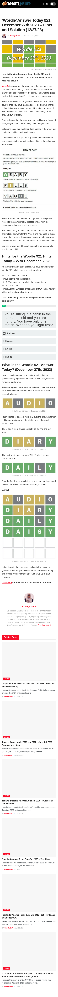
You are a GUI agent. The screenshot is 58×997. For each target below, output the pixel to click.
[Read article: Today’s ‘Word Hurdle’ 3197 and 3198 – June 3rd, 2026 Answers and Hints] (29, 720)
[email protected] (44, 625)
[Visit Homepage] (16, 3)
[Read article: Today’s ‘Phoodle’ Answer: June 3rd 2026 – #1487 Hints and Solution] (29, 778)
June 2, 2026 (18, 813)
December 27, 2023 (31, 36)
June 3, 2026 (18, 696)
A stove (10, 333)
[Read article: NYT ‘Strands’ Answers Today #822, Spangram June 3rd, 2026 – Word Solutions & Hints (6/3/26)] (29, 951)
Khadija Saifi (15, 36)
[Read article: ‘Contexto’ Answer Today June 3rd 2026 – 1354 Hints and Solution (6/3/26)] (29, 893)
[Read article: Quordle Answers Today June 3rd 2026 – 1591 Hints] (29, 837)
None (9, 357)
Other (7, 678)
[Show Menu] (43, 4)
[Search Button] (47, 4)
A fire (9, 349)
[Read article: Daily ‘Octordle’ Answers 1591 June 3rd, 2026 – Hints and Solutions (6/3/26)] (29, 661)
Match (9, 341)
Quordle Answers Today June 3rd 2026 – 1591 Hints (26, 859)
